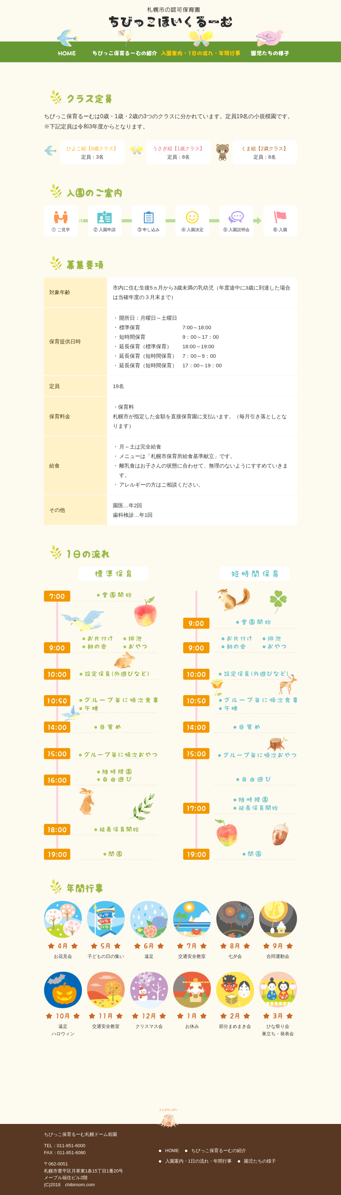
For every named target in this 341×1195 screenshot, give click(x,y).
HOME (172, 1150)
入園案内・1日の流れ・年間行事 (198, 1161)
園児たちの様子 (260, 1161)
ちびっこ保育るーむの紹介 (218, 1150)
